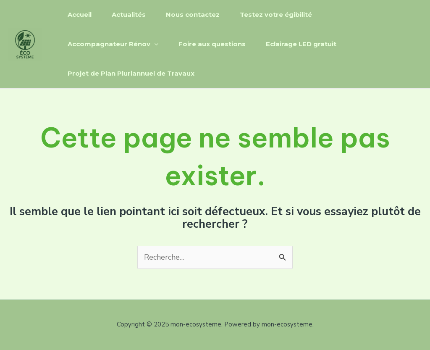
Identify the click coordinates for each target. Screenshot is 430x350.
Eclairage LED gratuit (301, 44)
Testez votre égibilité (276, 14)
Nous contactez (193, 14)
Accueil (80, 14)
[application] (154, 44)
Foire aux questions (212, 44)
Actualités (129, 14)
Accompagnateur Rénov (113, 44)
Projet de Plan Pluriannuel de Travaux (131, 73)
